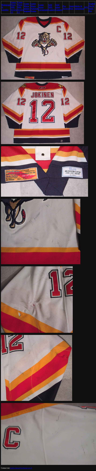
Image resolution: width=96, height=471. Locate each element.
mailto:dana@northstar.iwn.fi (21, 468)
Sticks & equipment (79, 7)
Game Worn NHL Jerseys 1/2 (13, 7)
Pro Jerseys (66, 7)
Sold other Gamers (58, 7)
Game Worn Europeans (43, 7)
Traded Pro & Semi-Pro (92, 7)
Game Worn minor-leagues (27, 7)
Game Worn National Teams (34, 7)
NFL (86, 7)
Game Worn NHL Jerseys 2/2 (20, 7)
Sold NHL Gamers (51, 7)
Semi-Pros (71, 7)
